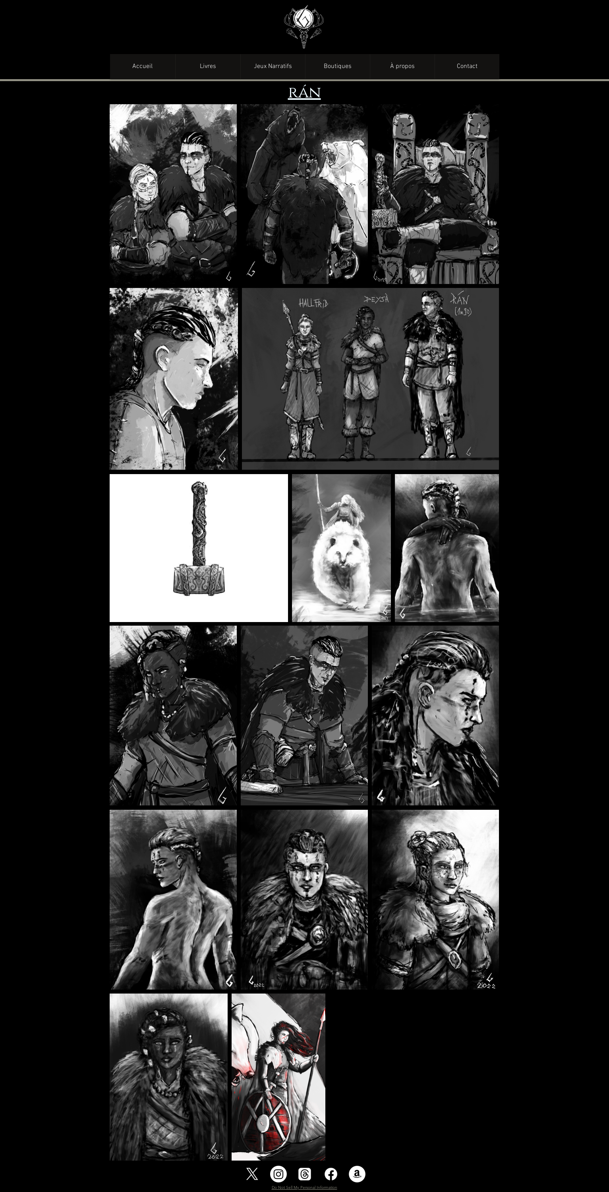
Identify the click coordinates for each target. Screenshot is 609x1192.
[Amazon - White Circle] (357, 1174)
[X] (252, 1174)
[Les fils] (304, 1174)
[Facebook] (331, 1174)
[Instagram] (278, 1174)
